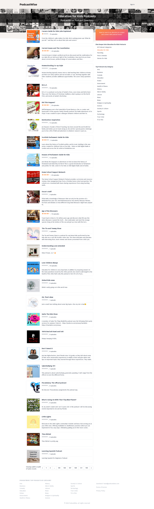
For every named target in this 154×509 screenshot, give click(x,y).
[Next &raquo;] (91, 468)
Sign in (132, 4)
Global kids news (48, 280)
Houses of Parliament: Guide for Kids (56, 155)
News (99, 100)
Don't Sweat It (47, 348)
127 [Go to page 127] (70, 468)
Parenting (100, 53)
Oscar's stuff (46, 192)
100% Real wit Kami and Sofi (52, 331)
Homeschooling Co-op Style (52, 66)
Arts (98, 69)
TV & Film (100, 120)
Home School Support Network (53, 172)
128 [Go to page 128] (75, 468)
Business (100, 72)
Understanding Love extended (53, 246)
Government (101, 83)
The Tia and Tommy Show (51, 228)
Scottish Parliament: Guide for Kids (55, 137)
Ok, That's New (47, 297)
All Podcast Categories (104, 47)
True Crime (100, 117)
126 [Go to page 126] (64, 468)
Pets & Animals (102, 55)
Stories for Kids (102, 58)
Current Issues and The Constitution (56, 48)
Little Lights (46, 417)
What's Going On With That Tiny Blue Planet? (59, 400)
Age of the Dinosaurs (50, 211)
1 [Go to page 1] (46, 468)
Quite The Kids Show (50, 314)
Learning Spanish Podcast (52, 451)
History (99, 89)
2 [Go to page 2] (50, 468)
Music (99, 97)
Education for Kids (103, 50)
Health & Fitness (102, 86)
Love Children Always (50, 263)
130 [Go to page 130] (87, 468)
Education (100, 78)
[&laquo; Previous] (42, 468)
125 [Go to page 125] (59, 468)
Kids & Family (101, 92)
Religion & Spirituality (104, 103)
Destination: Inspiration (51, 120)
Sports (99, 111)
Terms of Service (101, 487)
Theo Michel (46, 434)
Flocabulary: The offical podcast (54, 383)
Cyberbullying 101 (48, 366)
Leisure (99, 95)
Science (99, 106)
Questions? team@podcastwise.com (107, 483)
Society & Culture (102, 108)
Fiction (99, 81)
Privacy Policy (100, 491)
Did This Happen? (48, 102)
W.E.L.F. (44, 85)
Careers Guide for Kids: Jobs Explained (56, 31)
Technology (100, 114)
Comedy (99, 75)
